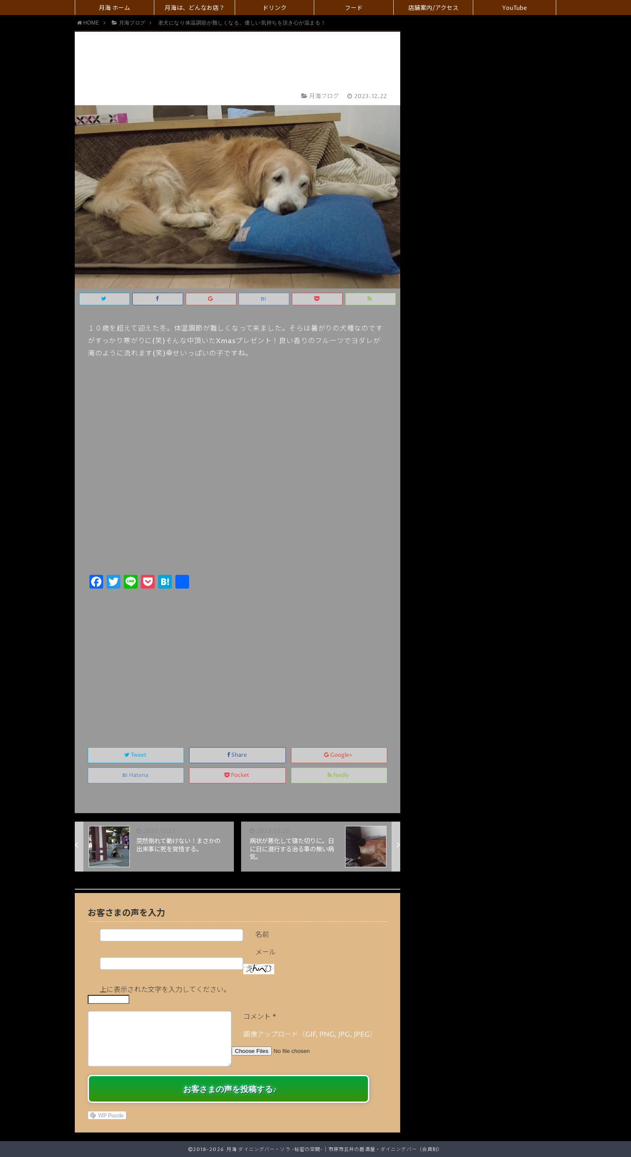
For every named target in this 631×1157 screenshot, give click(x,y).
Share (237, 755)
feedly (339, 775)
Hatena (136, 775)
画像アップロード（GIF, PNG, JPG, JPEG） (310, 1034)
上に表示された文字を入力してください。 (165, 989)
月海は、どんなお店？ (195, 8)
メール (265, 952)
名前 (262, 934)
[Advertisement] (237, 658)
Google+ (339, 755)
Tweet (136, 755)
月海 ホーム (114, 8)
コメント (259, 1017)
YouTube (514, 8)
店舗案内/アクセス (433, 8)
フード (354, 8)
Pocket (237, 775)
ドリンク (275, 8)
